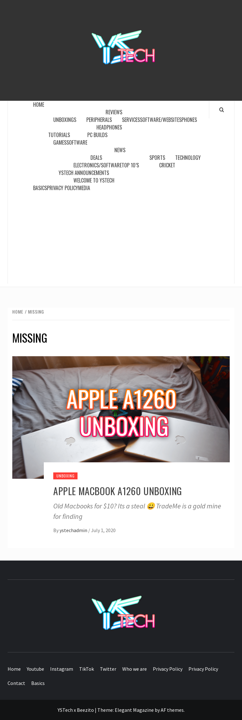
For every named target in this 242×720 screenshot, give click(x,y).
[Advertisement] (121, 239)
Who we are (134, 669)
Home (40, 104)
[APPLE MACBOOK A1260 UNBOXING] (121, 416)
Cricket (167, 165)
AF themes (172, 710)
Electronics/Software (97, 165)
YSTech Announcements (84, 173)
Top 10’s (130, 165)
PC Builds (97, 135)
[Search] (221, 109)
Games (59, 142)
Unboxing (65, 475)
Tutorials (60, 135)
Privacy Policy (62, 188)
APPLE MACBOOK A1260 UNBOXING (117, 491)
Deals (96, 157)
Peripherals (99, 119)
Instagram (61, 669)
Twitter (108, 669)
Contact (16, 683)
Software (76, 142)
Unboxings (64, 119)
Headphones (109, 127)
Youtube (35, 669)
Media (84, 188)
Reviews (115, 112)
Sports (157, 157)
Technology (188, 157)
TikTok (86, 669)
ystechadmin (74, 530)
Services (131, 119)
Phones (189, 119)
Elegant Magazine (134, 710)
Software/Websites (161, 119)
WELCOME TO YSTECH (93, 180)
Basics (40, 188)
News (121, 150)
